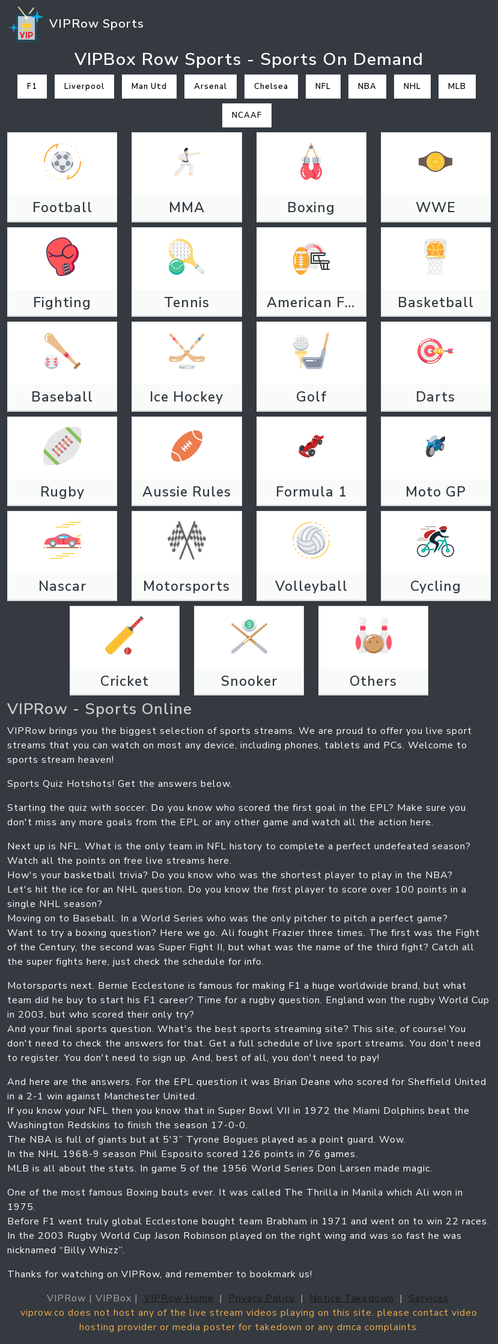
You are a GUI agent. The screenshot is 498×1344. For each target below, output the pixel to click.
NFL (323, 86)
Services (428, 1298)
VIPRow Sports (75, 24)
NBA (367, 86)
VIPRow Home (179, 1298)
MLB (457, 86)
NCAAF (247, 115)
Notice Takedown (351, 1298)
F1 (32, 86)
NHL (412, 86)
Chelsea (271, 86)
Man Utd (149, 86)
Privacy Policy (261, 1298)
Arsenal (210, 86)
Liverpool (84, 86)
